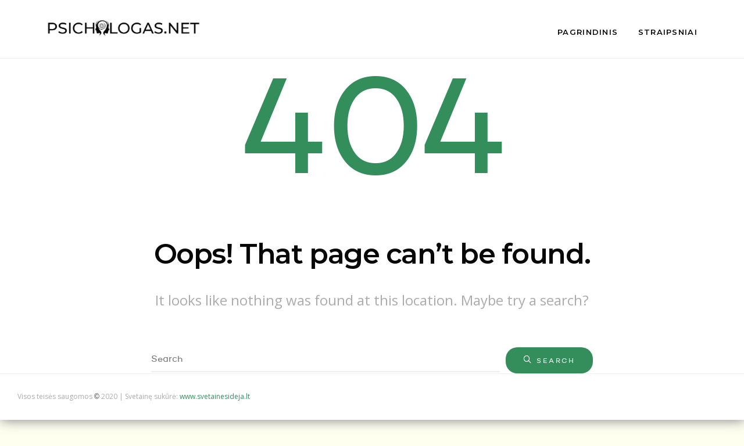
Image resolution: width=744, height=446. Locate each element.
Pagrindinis (587, 32)
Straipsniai (668, 32)
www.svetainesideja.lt (215, 396)
